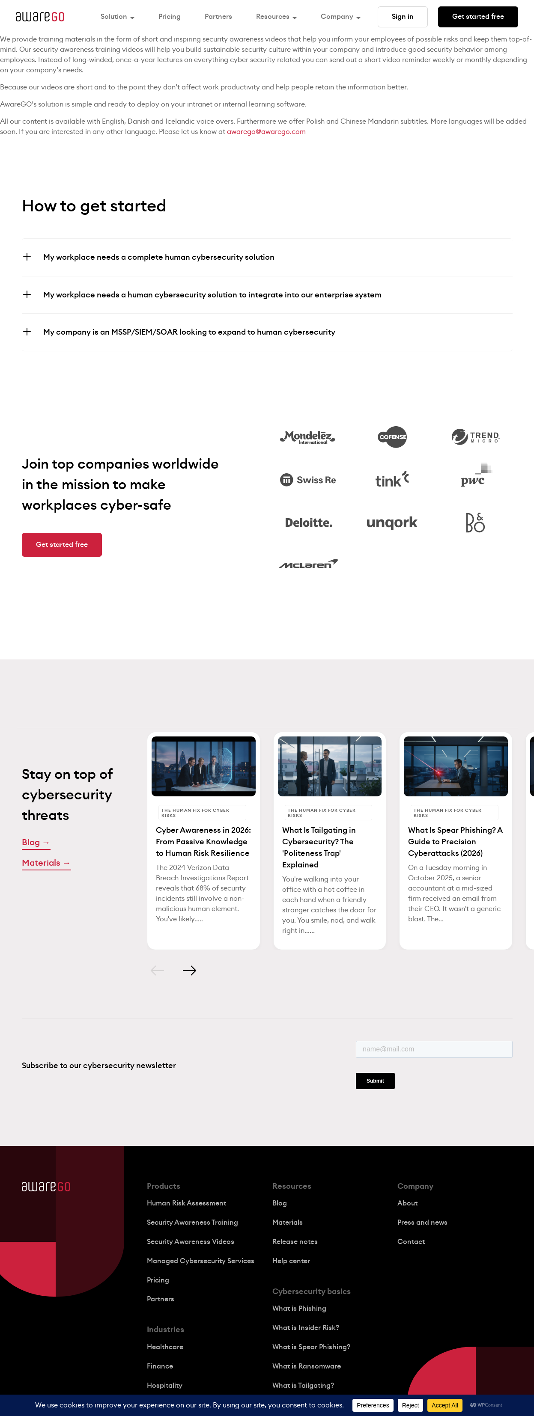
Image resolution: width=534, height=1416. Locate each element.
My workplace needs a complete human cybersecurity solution (158, 257)
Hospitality (164, 1385)
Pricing (169, 16)
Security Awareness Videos (190, 1241)
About (407, 1203)
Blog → (36, 842)
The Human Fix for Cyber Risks (195, 813)
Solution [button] (114, 16)
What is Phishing (299, 1308)
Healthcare (165, 1347)
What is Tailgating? (303, 1385)
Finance (160, 1366)
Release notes (295, 1241)
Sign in (403, 16)
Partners (218, 16)
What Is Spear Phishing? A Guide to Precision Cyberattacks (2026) (455, 841)
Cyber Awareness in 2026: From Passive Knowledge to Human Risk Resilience (203, 841)
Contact (411, 1241)
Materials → (46, 863)
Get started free (478, 16)
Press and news (422, 1222)
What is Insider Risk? (305, 1327)
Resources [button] (272, 16)
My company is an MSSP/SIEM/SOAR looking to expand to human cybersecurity (189, 332)
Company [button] (337, 16)
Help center (291, 1261)
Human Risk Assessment (186, 1203)
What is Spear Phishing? (311, 1347)
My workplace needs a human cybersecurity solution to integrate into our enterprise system (212, 295)
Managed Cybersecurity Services (200, 1261)
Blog (279, 1203)
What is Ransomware (306, 1366)
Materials (287, 1222)
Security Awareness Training (192, 1222)
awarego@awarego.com (266, 131)
